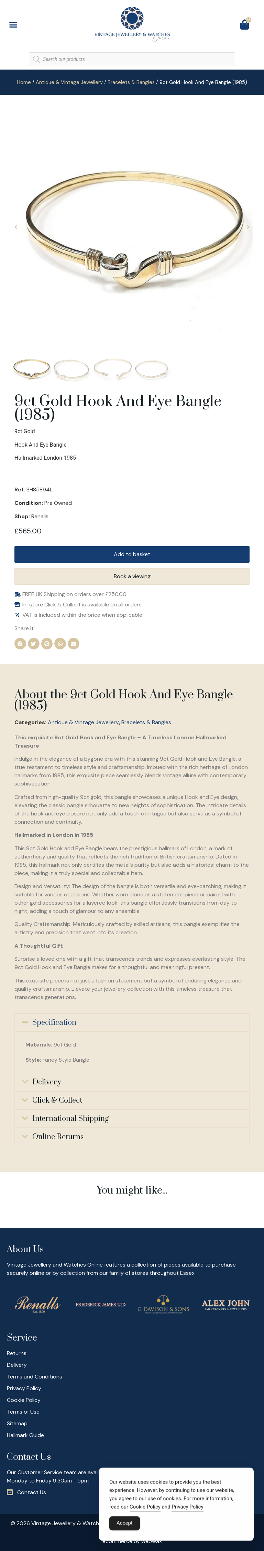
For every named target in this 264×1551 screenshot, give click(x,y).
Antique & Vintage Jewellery (69, 82)
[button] (13, 24)
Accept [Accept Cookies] (125, 1525)
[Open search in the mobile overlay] (132, 59)
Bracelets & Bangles (131, 82)
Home (24, 82)
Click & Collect (57, 1100)
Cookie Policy (145, 1509)
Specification (54, 1022)
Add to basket (132, 554)
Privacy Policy (187, 1509)
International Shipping (70, 1118)
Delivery (46, 1082)
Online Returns (58, 1137)
